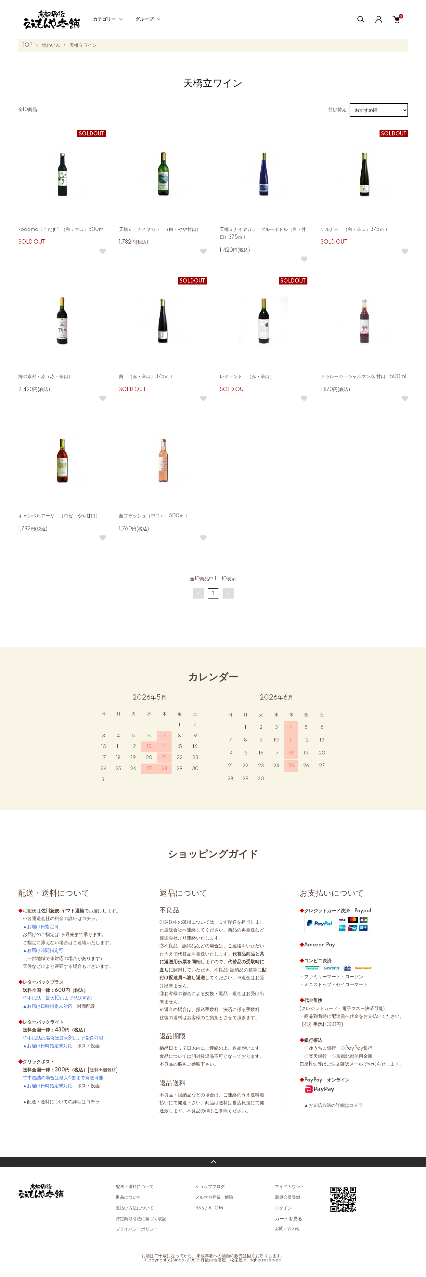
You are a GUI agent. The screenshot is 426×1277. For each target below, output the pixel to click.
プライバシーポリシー (137, 1229)
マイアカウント (289, 1186)
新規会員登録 (287, 1197)
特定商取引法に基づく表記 (141, 1219)
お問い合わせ (287, 1228)
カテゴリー (104, 19)
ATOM (215, 1208)
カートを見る (288, 1218)
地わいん (51, 45)
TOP (26, 45)
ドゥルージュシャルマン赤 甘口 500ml (363, 376)
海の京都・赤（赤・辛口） (45, 376)
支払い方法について (135, 1208)
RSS (199, 1208)
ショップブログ (210, 1186)
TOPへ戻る (213, 1162)
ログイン (283, 1208)
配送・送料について (135, 1186)
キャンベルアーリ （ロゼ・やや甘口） (59, 516)
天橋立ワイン (83, 45)
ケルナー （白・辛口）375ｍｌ (354, 229)
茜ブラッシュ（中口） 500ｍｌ (156, 516)
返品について (128, 1197)
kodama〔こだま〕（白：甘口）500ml (61, 229)
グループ (144, 19)
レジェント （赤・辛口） (247, 376)
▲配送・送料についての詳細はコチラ (61, 1102)
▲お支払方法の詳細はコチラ (333, 1105)
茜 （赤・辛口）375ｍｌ (146, 376)
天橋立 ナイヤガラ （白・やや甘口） (160, 229)
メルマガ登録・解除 (214, 1197)
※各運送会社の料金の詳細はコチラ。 (61, 918)
